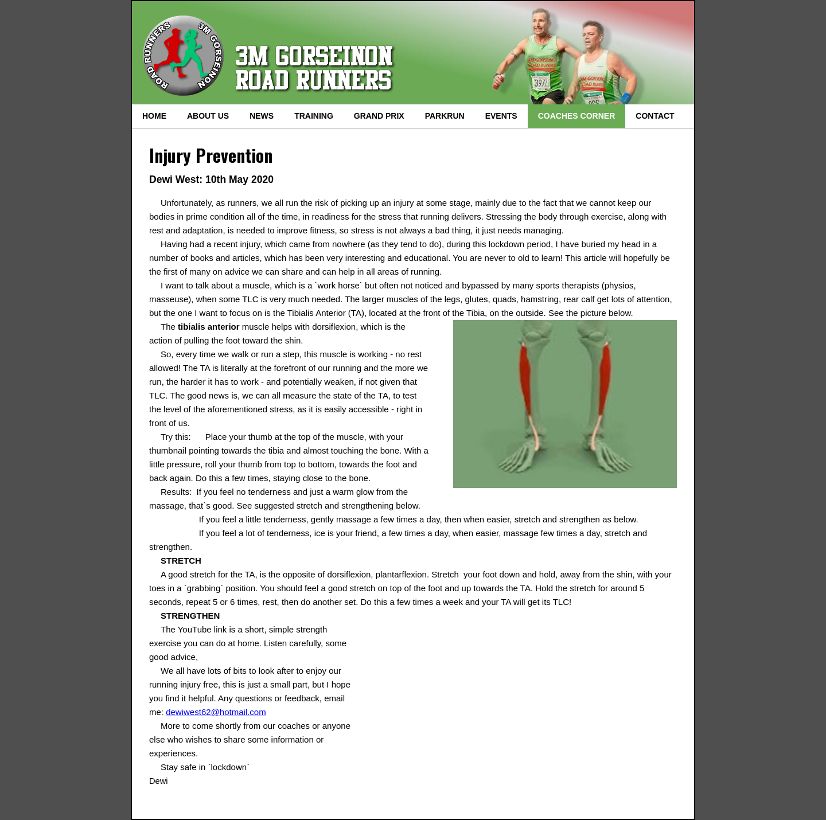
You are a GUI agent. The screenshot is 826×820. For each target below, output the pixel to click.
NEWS (262, 115)
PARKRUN (445, 115)
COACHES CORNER (576, 115)
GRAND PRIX (379, 115)
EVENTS (501, 115)
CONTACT (655, 115)
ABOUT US (208, 115)
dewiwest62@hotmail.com (216, 712)
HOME (154, 115)
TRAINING (313, 115)
